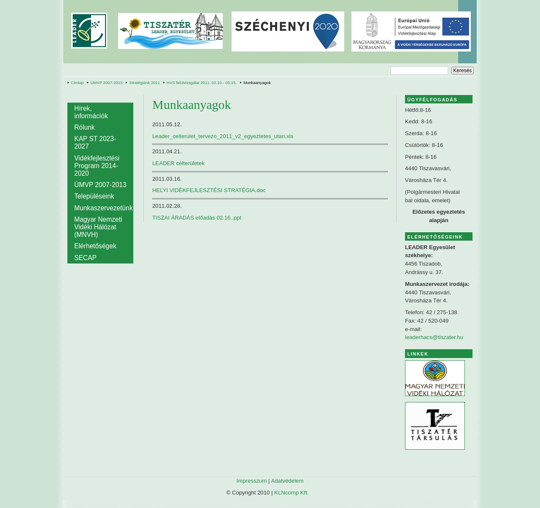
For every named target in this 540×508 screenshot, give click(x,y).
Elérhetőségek (95, 246)
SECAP (85, 257)
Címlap (77, 82)
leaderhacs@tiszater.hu (434, 337)
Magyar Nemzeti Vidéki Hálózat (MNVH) (98, 227)
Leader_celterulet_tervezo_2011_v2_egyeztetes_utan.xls (222, 136)
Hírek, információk (91, 112)
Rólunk (84, 127)
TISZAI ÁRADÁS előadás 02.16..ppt (196, 218)
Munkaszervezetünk (103, 208)
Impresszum (252, 481)
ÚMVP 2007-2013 (106, 82)
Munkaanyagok (257, 82)
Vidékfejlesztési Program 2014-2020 (96, 166)
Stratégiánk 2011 (144, 82)
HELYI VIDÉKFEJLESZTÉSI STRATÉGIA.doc (208, 190)
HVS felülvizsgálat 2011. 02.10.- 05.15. (202, 82)
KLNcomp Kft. (291, 492)
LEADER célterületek (178, 163)
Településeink (94, 196)
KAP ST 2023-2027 (95, 142)
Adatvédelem (287, 481)
